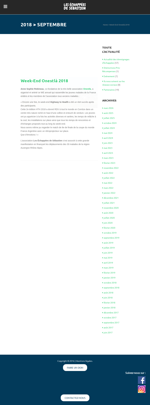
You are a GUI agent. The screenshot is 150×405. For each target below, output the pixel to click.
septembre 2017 (110, 322)
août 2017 (107, 327)
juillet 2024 (108, 128)
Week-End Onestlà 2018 (119, 24)
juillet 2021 (108, 202)
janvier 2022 (108, 192)
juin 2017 (107, 332)
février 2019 (108, 272)
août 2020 (107, 212)
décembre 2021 (110, 197)
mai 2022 (107, 182)
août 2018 (107, 292)
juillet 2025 (108, 118)
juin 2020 (107, 222)
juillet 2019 (108, 247)
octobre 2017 (109, 317)
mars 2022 (107, 187)
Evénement (108, 76)
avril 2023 (107, 152)
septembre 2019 (110, 237)
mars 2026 (107, 108)
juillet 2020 (108, 217)
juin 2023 (107, 143)
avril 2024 (107, 138)
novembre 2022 (110, 167)
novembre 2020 (110, 207)
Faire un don (75, 367)
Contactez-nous (75, 397)
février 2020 (108, 227)
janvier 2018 (108, 307)
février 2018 (108, 302)
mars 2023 (107, 157)
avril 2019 (107, 262)
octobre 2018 (109, 282)
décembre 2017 (110, 312)
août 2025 (107, 113)
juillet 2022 (108, 177)
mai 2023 (107, 147)
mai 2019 (107, 257)
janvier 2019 (108, 277)
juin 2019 (107, 252)
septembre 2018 (110, 287)
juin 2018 (107, 297)
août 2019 (107, 242)
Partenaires (108, 89)
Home (105, 24)
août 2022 (107, 172)
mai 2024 (107, 133)
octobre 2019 (109, 232)
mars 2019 (107, 267)
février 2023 (108, 162)
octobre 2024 (109, 123)
